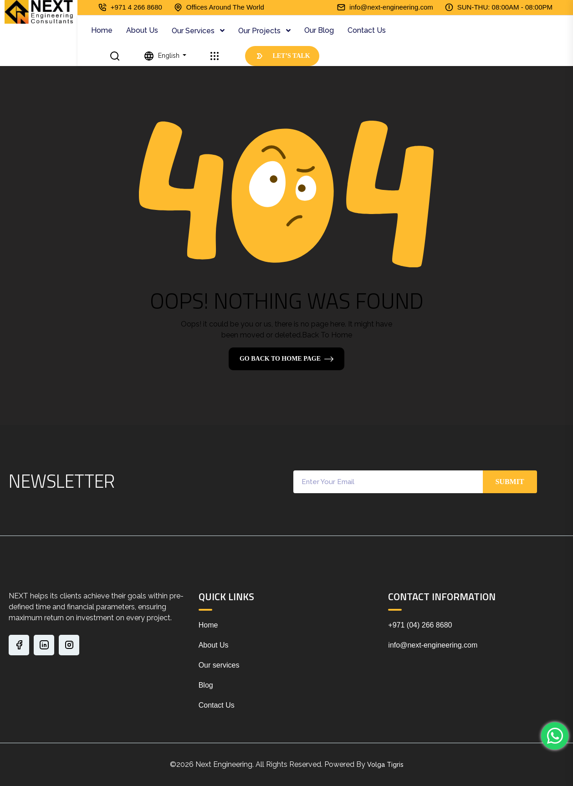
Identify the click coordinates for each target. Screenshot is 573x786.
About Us (142, 30)
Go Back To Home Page (280, 358)
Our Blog (319, 30)
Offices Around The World (225, 7)
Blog (206, 685)
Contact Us (367, 30)
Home (102, 30)
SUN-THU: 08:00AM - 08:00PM (505, 7)
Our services (219, 665)
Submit (509, 481)
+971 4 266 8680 (136, 7)
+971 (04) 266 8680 (420, 625)
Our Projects (260, 30)
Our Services (194, 30)
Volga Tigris (385, 764)
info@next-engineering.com (391, 7)
